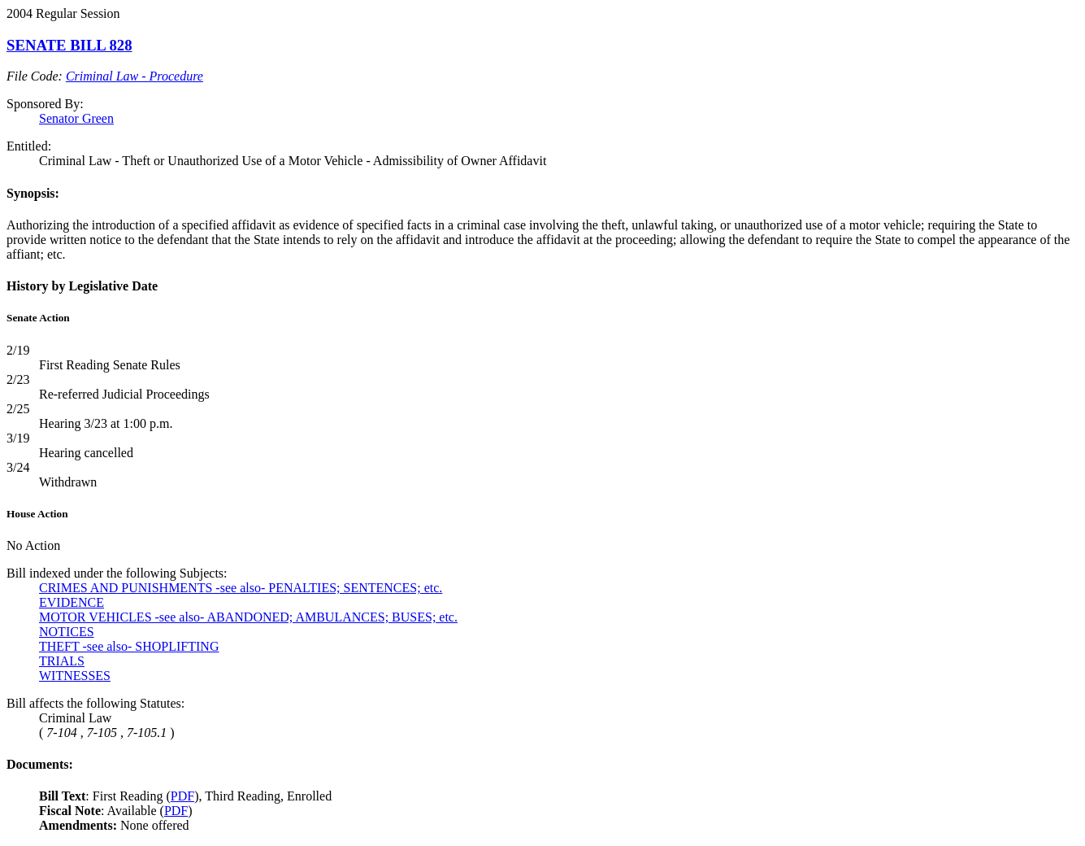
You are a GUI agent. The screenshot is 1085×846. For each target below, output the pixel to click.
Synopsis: (33, 193)
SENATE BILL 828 (69, 45)
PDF (182, 796)
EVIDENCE (71, 602)
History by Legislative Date (82, 286)
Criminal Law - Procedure (134, 76)
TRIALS (62, 661)
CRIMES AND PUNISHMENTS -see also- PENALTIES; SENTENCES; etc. (240, 588)
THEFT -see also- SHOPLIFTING (129, 646)
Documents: (40, 764)
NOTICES (66, 632)
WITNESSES (75, 675)
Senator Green (76, 118)
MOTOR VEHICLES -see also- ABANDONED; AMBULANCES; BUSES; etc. (248, 617)
